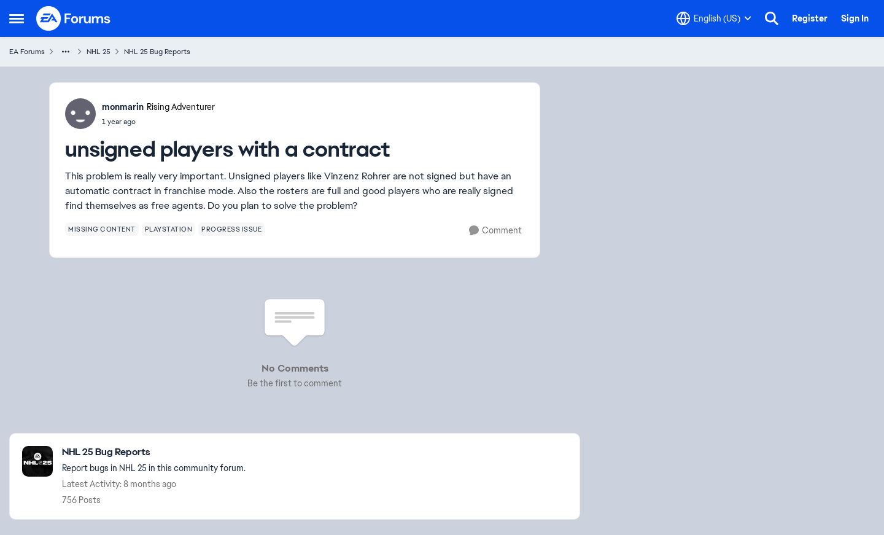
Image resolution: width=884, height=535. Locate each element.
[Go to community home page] (73, 18)
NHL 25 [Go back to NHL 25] (98, 52)
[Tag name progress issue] (231, 229)
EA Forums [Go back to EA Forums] (27, 52)
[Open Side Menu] (16, 18)
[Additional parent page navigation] (65, 51)
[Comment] (495, 230)
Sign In (855, 18)
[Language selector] (714, 18)
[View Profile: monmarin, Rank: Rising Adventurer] (80, 113)
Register (810, 18)
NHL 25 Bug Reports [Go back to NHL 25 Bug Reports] (157, 52)
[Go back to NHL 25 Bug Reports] (154, 452)
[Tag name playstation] (169, 229)
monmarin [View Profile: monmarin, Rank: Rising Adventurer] (123, 106)
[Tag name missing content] (102, 229)
